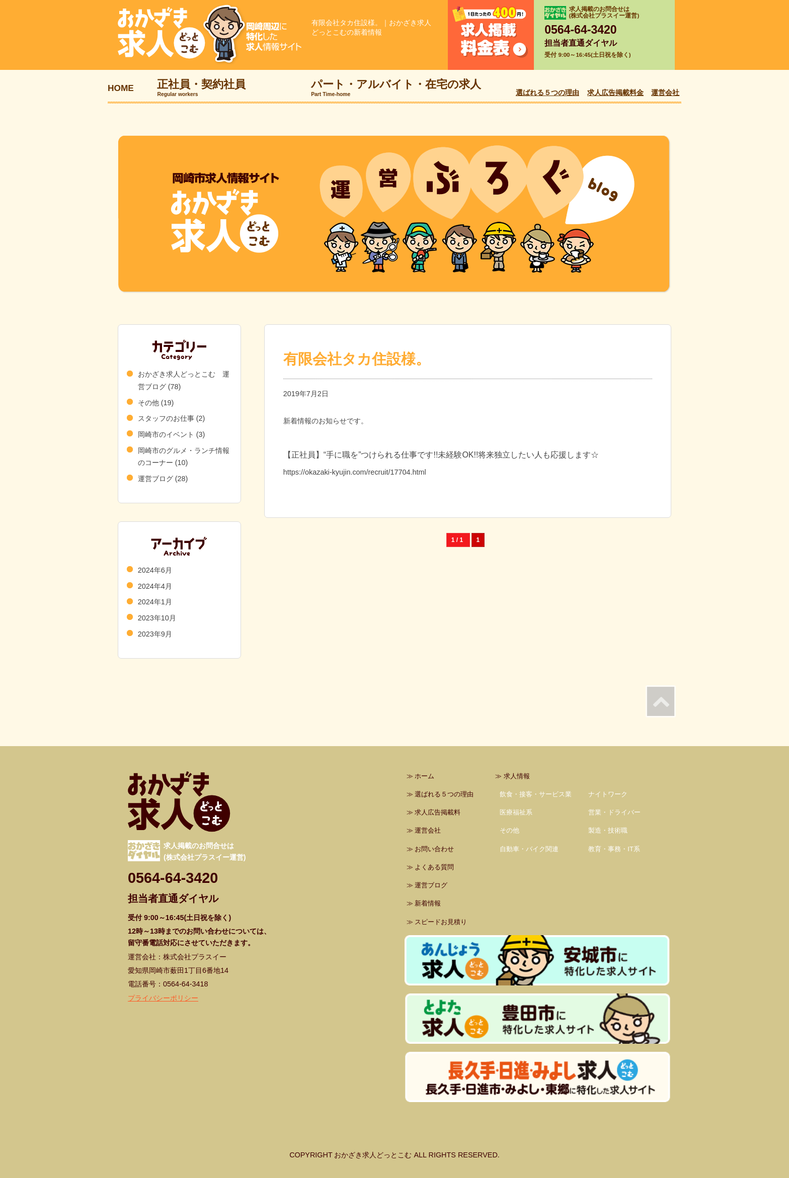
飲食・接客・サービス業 (536, 794)
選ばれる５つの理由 (547, 92)
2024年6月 (155, 570)
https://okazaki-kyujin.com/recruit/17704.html (354, 472)
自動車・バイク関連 (529, 849)
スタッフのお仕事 (166, 418)
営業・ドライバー (614, 812)
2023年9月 (155, 634)
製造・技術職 (607, 830)
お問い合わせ (434, 849)
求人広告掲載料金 (615, 92)
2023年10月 (157, 618)
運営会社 (665, 92)
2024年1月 (155, 602)
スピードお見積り (441, 922)
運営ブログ (155, 479)
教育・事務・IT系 (614, 849)
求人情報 (517, 776)
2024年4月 (155, 586)
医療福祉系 (516, 812)
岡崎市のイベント (166, 434)
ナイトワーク (607, 794)
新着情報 (428, 903)
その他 (148, 403)
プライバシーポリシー (163, 998)
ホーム (424, 776)
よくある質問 (434, 867)
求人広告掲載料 (437, 812)
